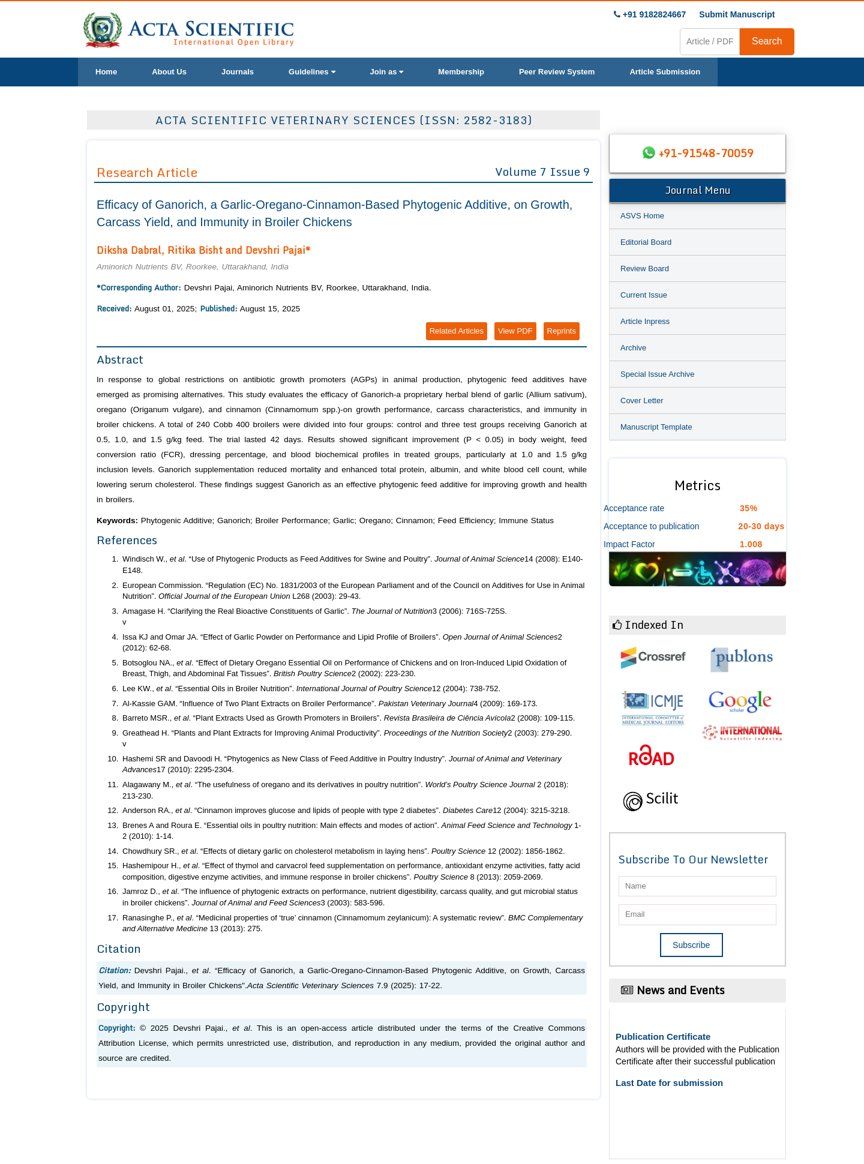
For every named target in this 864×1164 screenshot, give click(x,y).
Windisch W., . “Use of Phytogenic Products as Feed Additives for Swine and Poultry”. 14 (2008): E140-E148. (352, 564)
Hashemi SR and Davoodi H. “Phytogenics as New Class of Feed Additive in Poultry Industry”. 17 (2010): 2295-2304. (342, 764)
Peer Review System (557, 71)
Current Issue (643, 294)
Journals (237, 71)
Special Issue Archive (657, 374)
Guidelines (312, 71)
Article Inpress (645, 321)
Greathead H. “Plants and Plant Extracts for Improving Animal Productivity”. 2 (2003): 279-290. (347, 732)
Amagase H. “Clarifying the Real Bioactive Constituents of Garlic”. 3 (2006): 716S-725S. (314, 611)
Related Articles (457, 330)
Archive (633, 347)
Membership (461, 71)
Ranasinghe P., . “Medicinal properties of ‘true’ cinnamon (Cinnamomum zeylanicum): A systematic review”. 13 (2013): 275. (352, 923)
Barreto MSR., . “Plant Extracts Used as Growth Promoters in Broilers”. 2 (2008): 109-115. (348, 717)
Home (106, 71)
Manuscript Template (656, 426)
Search (767, 41)
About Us (169, 71)
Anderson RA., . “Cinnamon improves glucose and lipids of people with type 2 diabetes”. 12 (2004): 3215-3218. (346, 810)
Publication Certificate (663, 1036)
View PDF (515, 330)
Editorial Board (645, 242)
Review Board (644, 268)
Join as (387, 71)
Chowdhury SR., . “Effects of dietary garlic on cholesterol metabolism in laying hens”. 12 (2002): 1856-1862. (343, 851)
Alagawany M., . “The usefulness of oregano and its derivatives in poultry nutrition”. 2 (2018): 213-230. (345, 790)
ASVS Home (642, 215)
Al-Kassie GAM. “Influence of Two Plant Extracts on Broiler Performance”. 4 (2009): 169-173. (330, 703)
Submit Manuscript (737, 14)
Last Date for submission (669, 1083)
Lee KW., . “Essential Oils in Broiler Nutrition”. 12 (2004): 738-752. (311, 688)
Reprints (561, 330)
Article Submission (664, 71)
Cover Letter (642, 400)
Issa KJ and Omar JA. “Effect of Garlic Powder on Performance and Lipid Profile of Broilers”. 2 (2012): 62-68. (342, 642)
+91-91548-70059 (706, 153)
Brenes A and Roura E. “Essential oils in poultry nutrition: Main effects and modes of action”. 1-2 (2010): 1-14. (351, 831)
